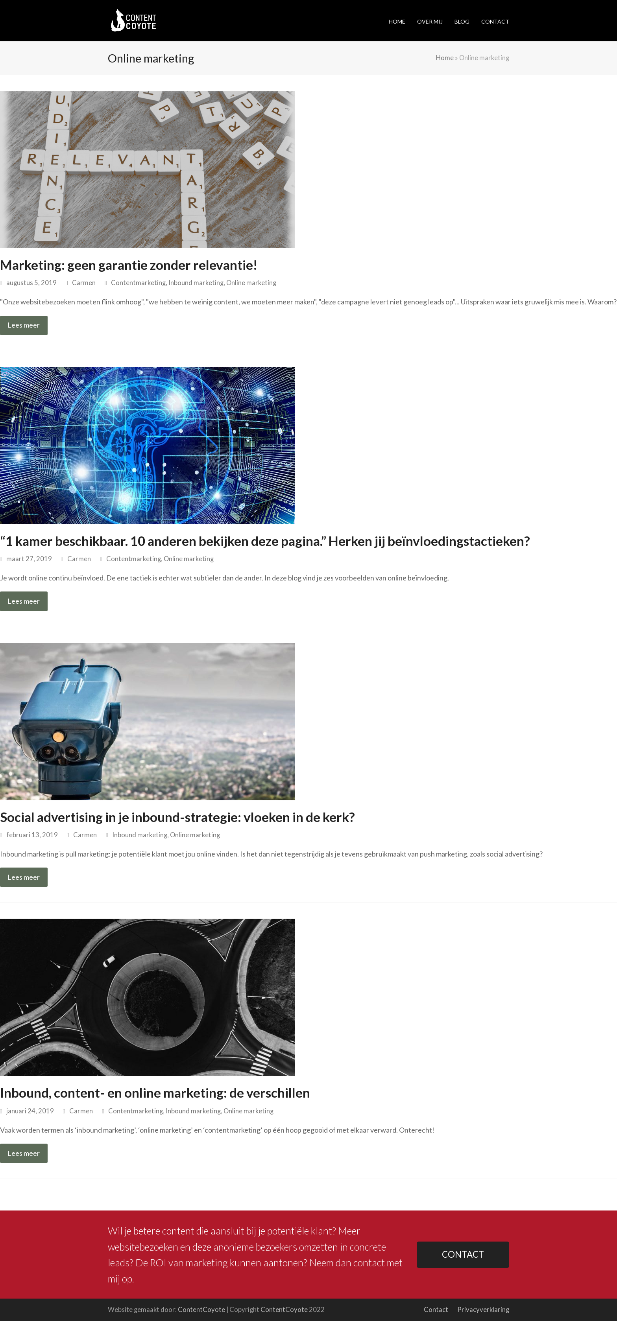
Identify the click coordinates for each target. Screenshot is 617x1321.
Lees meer (23, 325)
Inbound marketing (196, 283)
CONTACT (463, 1254)
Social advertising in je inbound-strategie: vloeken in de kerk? (177, 817)
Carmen (84, 283)
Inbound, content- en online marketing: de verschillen (155, 1092)
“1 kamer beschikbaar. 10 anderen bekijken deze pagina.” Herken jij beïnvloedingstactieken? (265, 541)
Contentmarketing (138, 283)
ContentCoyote (201, 1310)
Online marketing (251, 283)
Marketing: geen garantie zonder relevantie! (128, 265)
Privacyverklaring (483, 1310)
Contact (436, 1310)
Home (445, 58)
